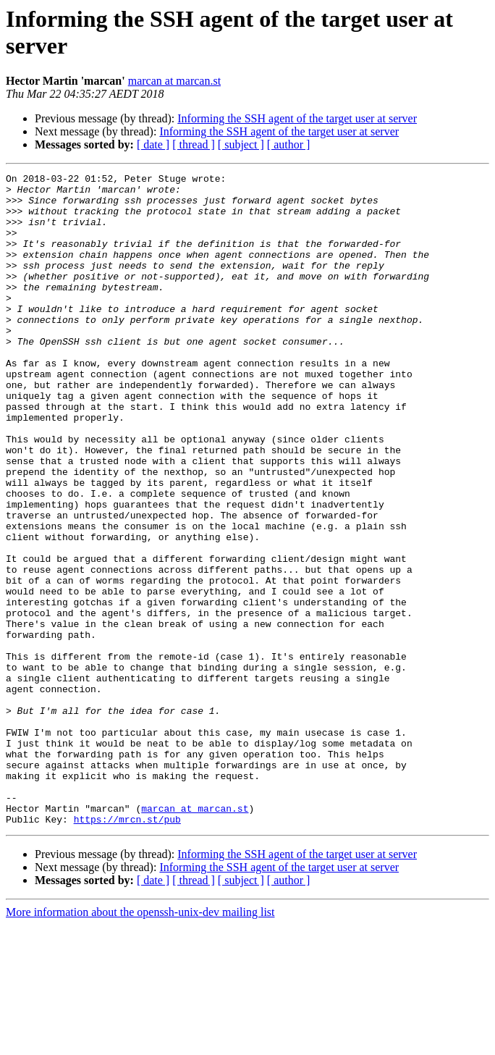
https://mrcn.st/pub (127, 949)
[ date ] (153, 144)
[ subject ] (241, 144)
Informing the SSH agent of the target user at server (297, 118)
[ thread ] (193, 144)
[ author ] (288, 144)
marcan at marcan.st (174, 81)
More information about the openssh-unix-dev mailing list (140, 1042)
